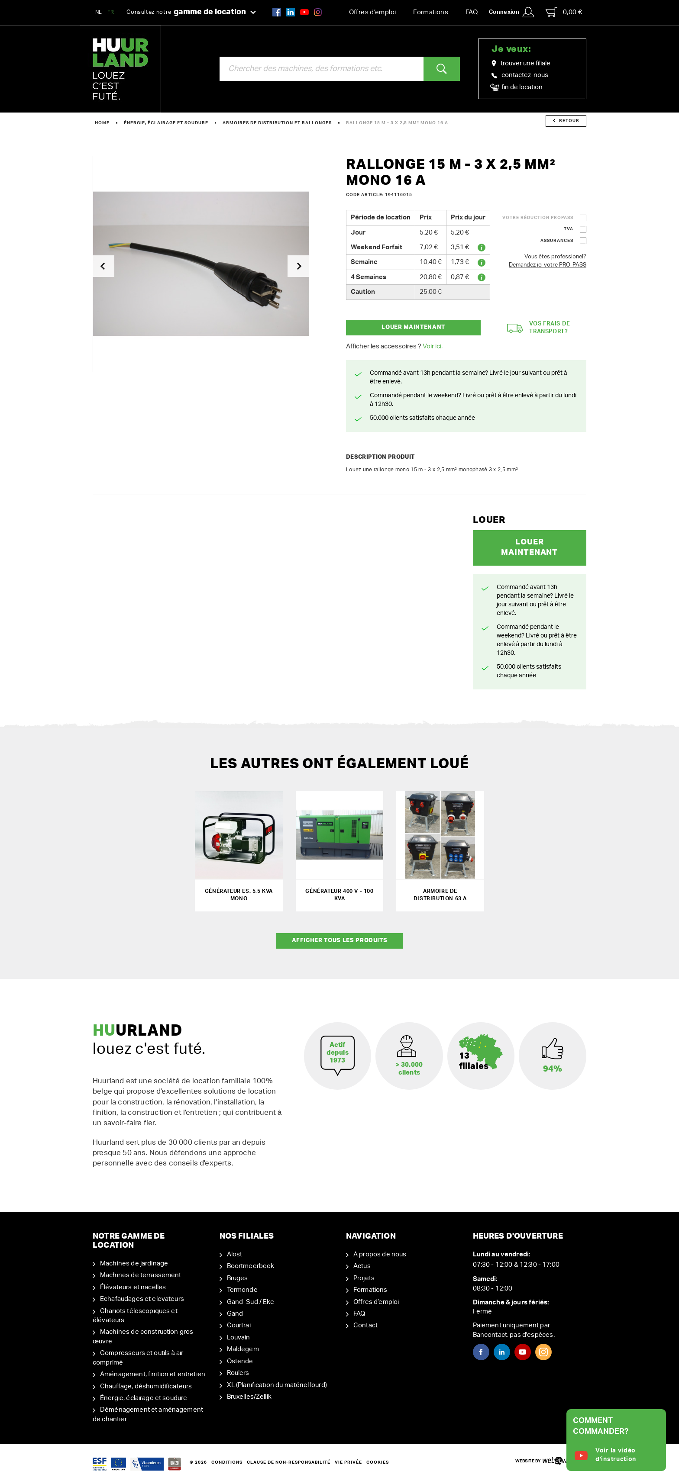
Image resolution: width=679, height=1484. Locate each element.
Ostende (240, 1361)
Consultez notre (191, 12)
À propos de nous (379, 1254)
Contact (365, 1325)
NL (98, 12)
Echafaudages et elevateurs (142, 1299)
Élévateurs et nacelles (133, 1287)
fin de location (517, 87)
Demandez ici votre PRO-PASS (547, 265)
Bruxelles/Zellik (249, 1397)
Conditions (226, 1462)
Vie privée (348, 1462)
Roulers (238, 1373)
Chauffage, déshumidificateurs (146, 1386)
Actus (362, 1266)
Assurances (556, 240)
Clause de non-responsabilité (288, 1462)
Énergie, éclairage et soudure (166, 123)
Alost (234, 1254)
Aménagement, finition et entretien (152, 1374)
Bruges (237, 1278)
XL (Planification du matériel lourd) (277, 1385)
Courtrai (239, 1325)
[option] (201, 264)
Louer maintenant (413, 327)
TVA (568, 229)
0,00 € (564, 12)
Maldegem (243, 1349)
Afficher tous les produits (340, 940)
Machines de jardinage (134, 1263)
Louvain (238, 1337)
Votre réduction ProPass (537, 218)
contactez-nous (519, 75)
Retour (566, 121)
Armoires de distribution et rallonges (277, 123)
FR (110, 12)
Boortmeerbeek (251, 1266)
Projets (364, 1278)
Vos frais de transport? (538, 328)
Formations (430, 12)
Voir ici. (433, 346)
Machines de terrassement (140, 1275)
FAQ (472, 12)
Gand (235, 1313)
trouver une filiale (520, 63)
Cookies (377, 1462)
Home (102, 123)
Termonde (242, 1290)
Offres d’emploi (372, 12)
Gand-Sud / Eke (251, 1302)
